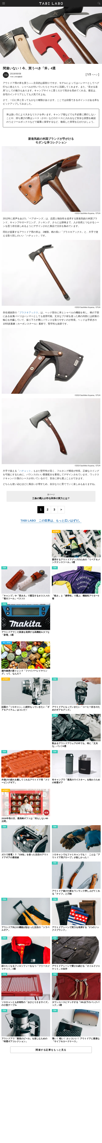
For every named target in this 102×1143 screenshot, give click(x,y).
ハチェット (25, 470)
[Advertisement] (51, 1098)
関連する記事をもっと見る (51, 1050)
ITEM (4, 568)
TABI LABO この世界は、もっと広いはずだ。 (50, 520)
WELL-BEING (7, 643)
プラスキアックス (28, 312)
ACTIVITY (56, 532)
